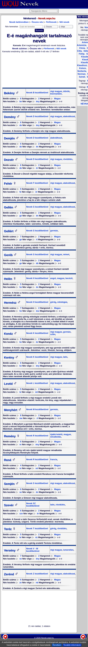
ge (20, 216)
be (20, 101)
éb (37, 263)
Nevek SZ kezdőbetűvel (32, 504)
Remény (12, 436)
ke (20, 342)
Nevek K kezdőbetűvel (37, 333)
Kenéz (10, 333)
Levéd (10, 383)
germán (54, 231)
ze (20, 582)
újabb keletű (56, 434)
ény (38, 101)
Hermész (12, 302)
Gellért (11, 231)
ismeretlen (68, 550)
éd (36, 392)
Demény (12, 116)
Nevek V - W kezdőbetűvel (32, 549)
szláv (52, 334)
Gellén (10, 207)
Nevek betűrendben (19, 22)
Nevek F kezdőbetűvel (37, 183)
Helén (10, 278)
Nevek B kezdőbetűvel (37, 92)
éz (37, 342)
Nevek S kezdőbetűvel (37, 483)
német (66, 254)
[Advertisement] (39, 70)
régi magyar (56, 91)
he (20, 287)
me (20, 418)
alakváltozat (69, 116)
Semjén (11, 483)
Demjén (11, 138)
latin (65, 357)
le (20, 392)
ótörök (66, 91)
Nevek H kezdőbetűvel (37, 278)
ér (37, 168)
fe (20, 192)
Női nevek (64, 22)
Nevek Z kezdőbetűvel (37, 574)
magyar (60, 278)
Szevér (11, 505)
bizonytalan (56, 94)
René (9, 460)
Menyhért (13, 410)
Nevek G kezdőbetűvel (37, 207)
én (37, 147)
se (20, 492)
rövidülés (67, 159)
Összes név (37, 22)
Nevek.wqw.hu (47, 638)
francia (53, 459)
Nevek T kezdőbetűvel (37, 528)
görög (53, 302)
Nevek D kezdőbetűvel (37, 116)
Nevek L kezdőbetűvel (37, 383)
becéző (69, 278)
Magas (57, 98)
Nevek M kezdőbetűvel (37, 409)
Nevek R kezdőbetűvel (37, 436)
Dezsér (11, 159)
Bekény (11, 93)
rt (36, 239)
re (20, 444)
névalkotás (55, 437)
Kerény (11, 357)
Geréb (10, 255)
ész (37, 311)
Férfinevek (51, 22)
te (20, 537)
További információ (72, 645)
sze (21, 513)
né (37, 468)
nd (37, 582)
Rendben (57, 645)
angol (53, 278)
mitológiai (62, 302)
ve (20, 559)
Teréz (10, 529)
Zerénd (11, 574)
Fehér (10, 183)
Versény (12, 550)
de (20, 125)
